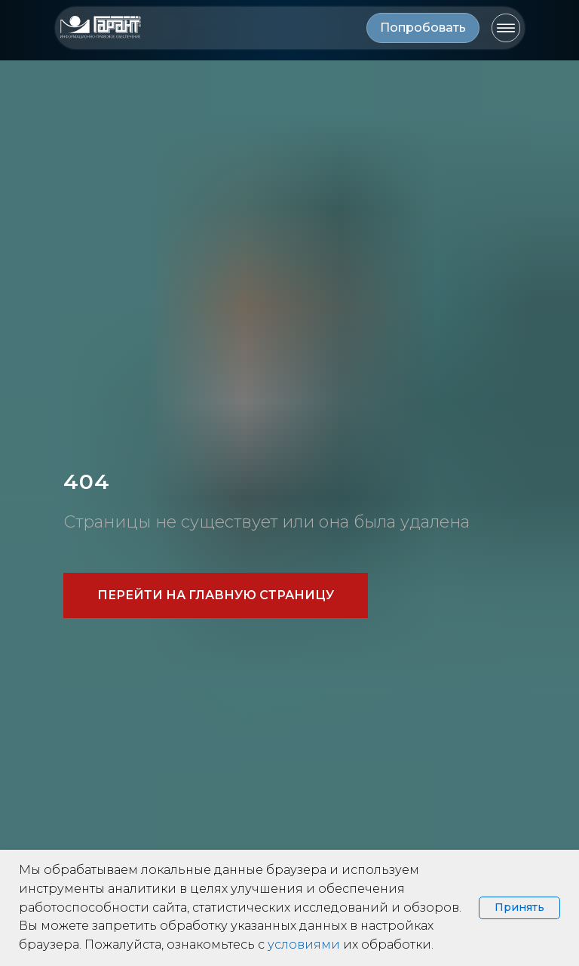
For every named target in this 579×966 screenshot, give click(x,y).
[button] (422, 28)
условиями (304, 944)
